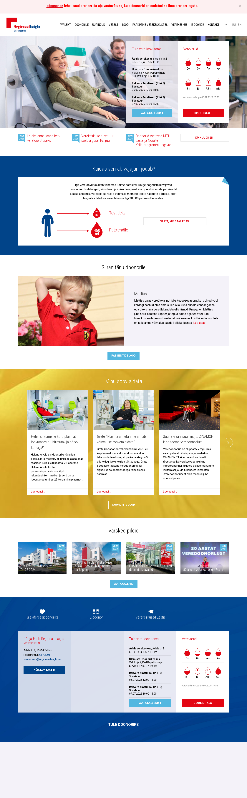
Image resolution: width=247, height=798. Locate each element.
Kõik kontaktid (44, 669)
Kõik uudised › (204, 137)
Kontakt (213, 24)
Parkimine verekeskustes (150, 24)
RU (234, 24)
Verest (113, 24)
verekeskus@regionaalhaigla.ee (42, 659)
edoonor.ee (55, 6)
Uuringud (98, 24)
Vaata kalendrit (152, 113)
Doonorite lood (123, 504)
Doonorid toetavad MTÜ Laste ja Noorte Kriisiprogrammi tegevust (154, 140)
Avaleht (65, 24)
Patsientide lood (123, 355)
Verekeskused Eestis (151, 617)
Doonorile (81, 24)
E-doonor (197, 24)
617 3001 (44, 654)
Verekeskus (179, 24)
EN (239, 24)
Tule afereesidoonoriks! (42, 617)
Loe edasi (199, 323)
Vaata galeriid (124, 583)
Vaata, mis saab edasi (175, 221)
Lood (125, 24)
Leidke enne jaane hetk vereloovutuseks (43, 138)
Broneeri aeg (203, 113)
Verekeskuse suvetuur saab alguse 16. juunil (97, 138)
